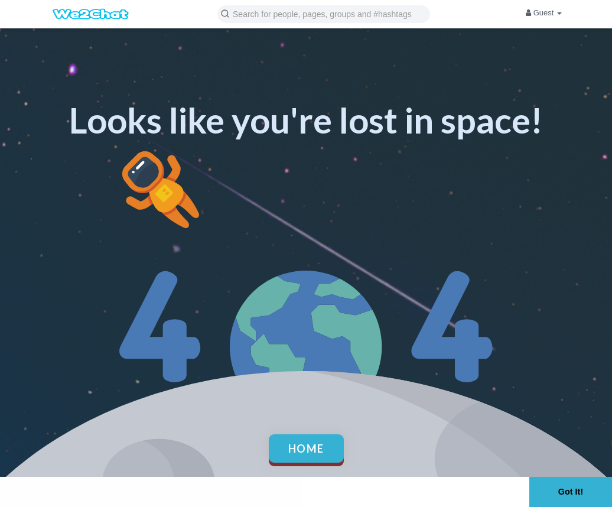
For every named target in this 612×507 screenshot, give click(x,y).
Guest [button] (544, 12)
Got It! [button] (570, 491)
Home (306, 448)
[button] (323, 13)
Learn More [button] (375, 491)
